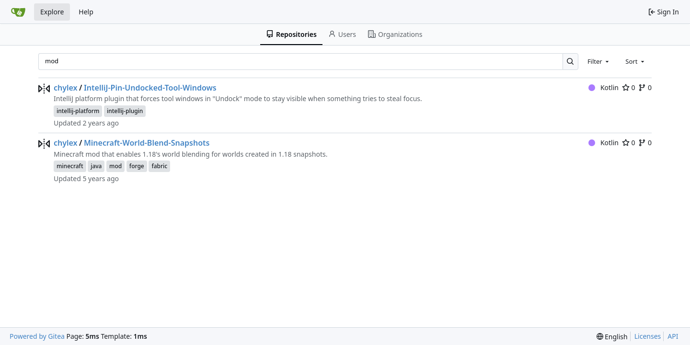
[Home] (18, 12)
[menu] (612, 336)
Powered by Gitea (37, 336)
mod (115, 166)
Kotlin (603, 87)
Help (86, 11)
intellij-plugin (125, 111)
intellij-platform (78, 111)
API (672, 336)
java (96, 166)
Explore (52, 11)
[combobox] (599, 61)
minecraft (70, 166)
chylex (66, 87)
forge (136, 166)
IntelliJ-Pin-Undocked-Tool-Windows (150, 87)
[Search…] (570, 61)
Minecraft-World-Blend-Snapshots (146, 143)
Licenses (647, 336)
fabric (159, 166)
